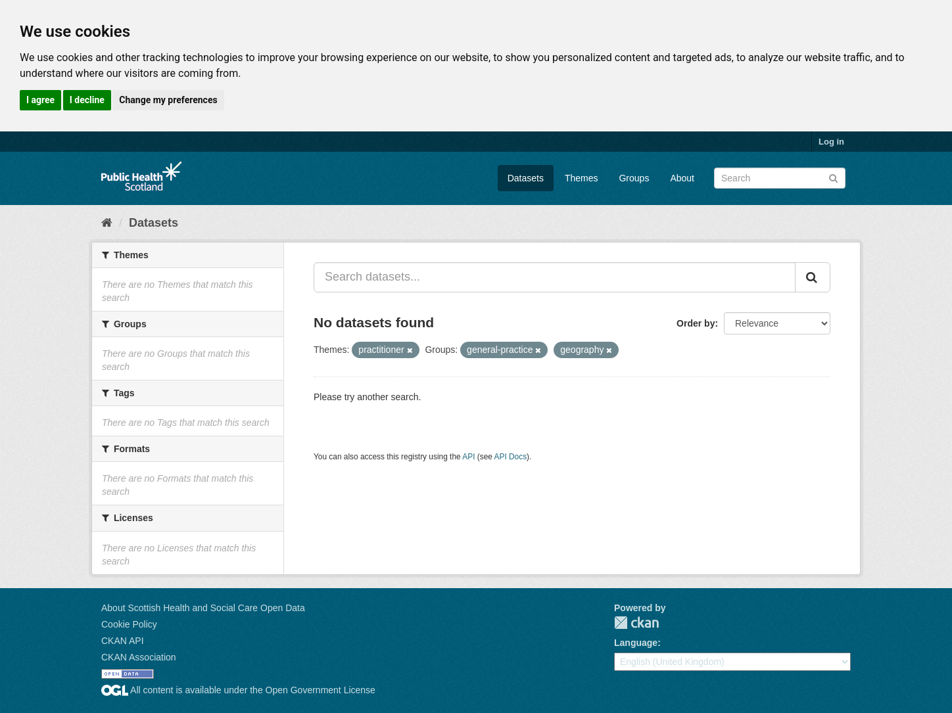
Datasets (526, 178)
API (468, 456)
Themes (581, 178)
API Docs (510, 456)
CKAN (636, 623)
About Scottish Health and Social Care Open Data (203, 608)
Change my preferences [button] (168, 100)
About (682, 178)
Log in (831, 142)
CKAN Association (138, 657)
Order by (696, 323)
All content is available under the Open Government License (238, 690)
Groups (634, 178)
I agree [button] (40, 100)
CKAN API (122, 640)
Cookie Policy (129, 624)
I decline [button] (87, 100)
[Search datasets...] (555, 277)
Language (635, 642)
